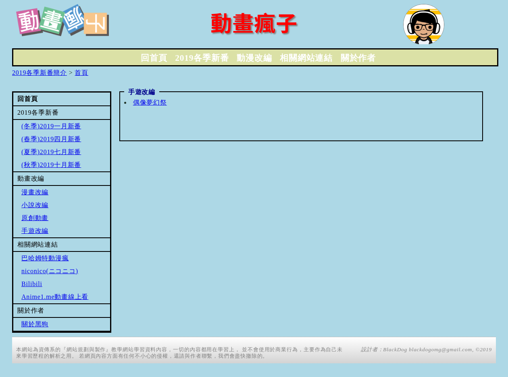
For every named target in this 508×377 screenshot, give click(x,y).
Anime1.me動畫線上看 (54, 296)
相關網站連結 (306, 58)
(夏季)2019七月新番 (51, 151)
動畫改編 (30, 178)
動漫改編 (254, 58)
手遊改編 (34, 230)
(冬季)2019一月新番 (51, 126)
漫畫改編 (34, 192)
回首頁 (154, 58)
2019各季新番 (202, 58)
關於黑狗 (34, 324)
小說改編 (34, 205)
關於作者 (358, 58)
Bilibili (31, 283)
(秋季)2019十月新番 (51, 164)
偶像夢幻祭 (150, 102)
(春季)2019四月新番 (51, 139)
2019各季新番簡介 (39, 72)
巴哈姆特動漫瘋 (45, 258)
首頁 (81, 72)
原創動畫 (34, 217)
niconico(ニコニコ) (49, 271)
